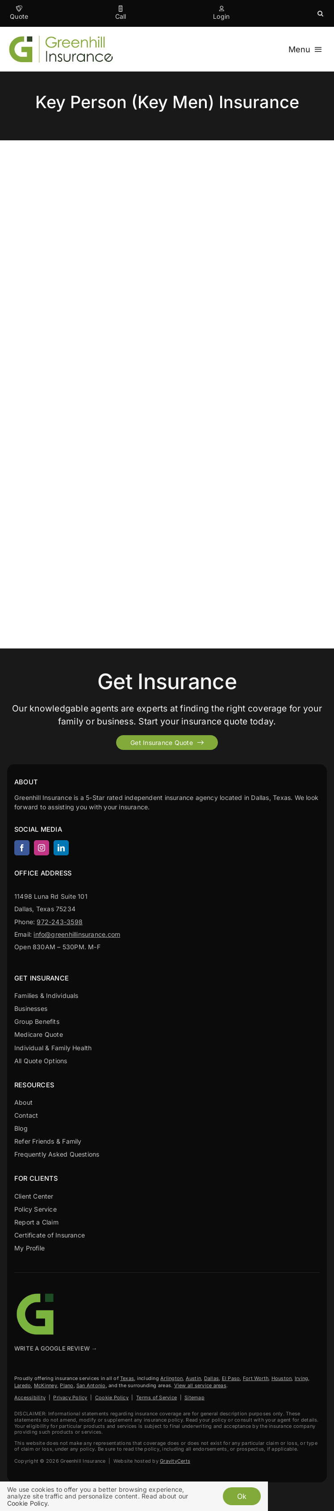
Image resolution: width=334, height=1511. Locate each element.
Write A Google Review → (55, 1348)
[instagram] (41, 847)
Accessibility (30, 1397)
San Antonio (91, 1385)
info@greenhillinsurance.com (76, 934)
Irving (301, 1378)
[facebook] (21, 847)
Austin (193, 1378)
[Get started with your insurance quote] (167, 742)
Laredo (22, 1385)
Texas (127, 1378)
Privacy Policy (70, 1397)
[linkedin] (61, 847)
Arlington (171, 1378)
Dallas (211, 1378)
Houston (281, 1378)
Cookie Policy (112, 1397)
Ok (241, 1496)
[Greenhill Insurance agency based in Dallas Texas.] (36, 1294)
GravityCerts (175, 1461)
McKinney (45, 1385)
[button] (320, 13)
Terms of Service (156, 1397)
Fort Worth (255, 1378)
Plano (66, 1385)
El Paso (231, 1378)
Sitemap (194, 1397)
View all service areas (200, 1385)
